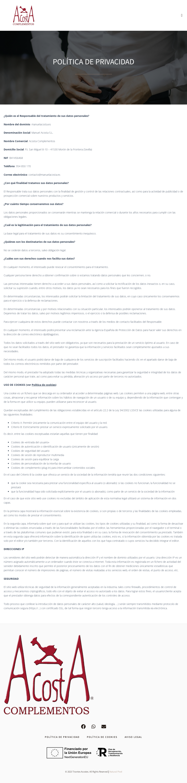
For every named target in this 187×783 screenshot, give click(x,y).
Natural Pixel (116, 771)
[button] (181, 15)
